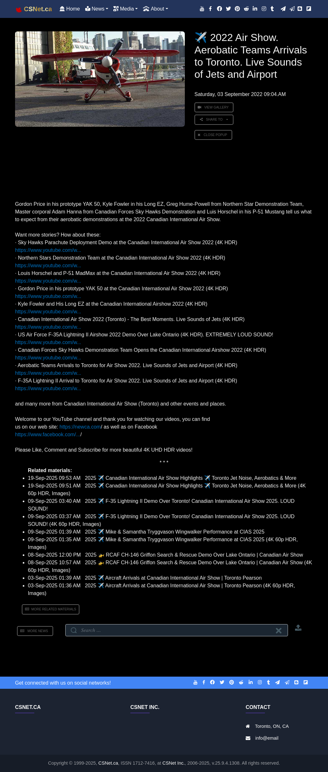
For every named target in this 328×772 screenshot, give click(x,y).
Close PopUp (213, 135)
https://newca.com (80, 427)
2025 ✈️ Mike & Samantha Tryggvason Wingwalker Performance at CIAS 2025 (175, 532)
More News (35, 631)
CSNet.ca (108, 763)
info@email (266, 738)
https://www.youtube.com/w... (48, 250)
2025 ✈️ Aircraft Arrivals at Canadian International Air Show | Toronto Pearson (173, 578)
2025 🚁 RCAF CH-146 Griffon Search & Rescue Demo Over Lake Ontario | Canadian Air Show (194, 555)
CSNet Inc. (173, 763)
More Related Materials (50, 609)
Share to (212, 119)
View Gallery (214, 107)
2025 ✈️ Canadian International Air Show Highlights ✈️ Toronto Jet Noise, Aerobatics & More (191, 478)
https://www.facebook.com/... (47, 434)
